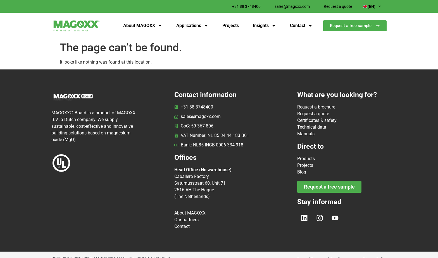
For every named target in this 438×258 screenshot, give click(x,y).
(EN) (372, 6)
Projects (230, 25)
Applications (192, 26)
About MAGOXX (142, 26)
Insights (264, 26)
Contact (301, 26)
